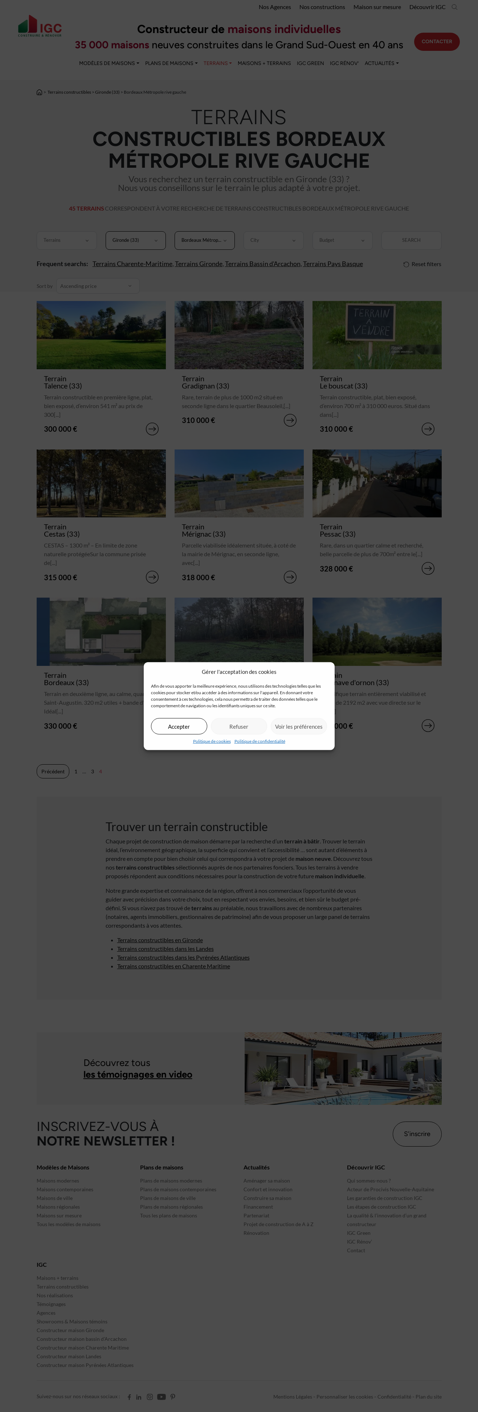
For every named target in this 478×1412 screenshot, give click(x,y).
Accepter (179, 726)
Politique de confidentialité (259, 741)
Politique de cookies (212, 741)
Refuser (238, 726)
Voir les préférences (299, 726)
